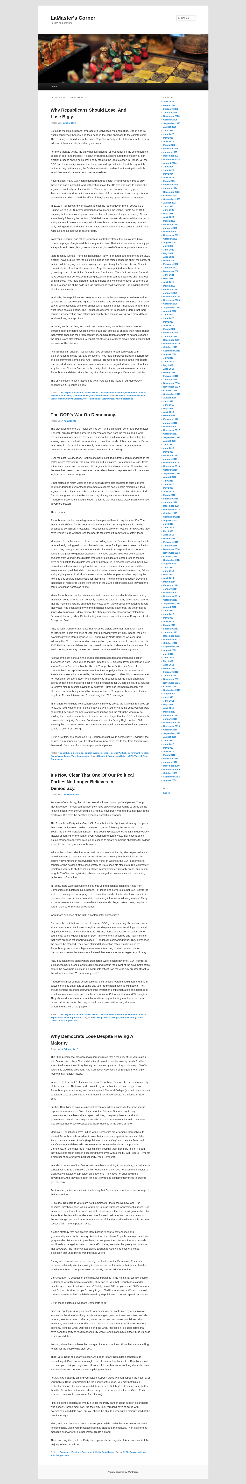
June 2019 (168, 361)
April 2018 (168, 412)
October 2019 (170, 347)
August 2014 (170, 563)
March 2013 (169, 625)
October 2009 (170, 773)
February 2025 (170, 148)
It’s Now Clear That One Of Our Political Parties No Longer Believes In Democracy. (92, 782)
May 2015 (168, 531)
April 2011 (168, 708)
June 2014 (168, 571)
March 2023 (169, 221)
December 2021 (171, 271)
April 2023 (168, 217)
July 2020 (168, 314)
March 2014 (169, 581)
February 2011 (170, 715)
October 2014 (170, 556)
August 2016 (170, 477)
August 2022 (170, 242)
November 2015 (171, 509)
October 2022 (170, 239)
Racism (54, 396)
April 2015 (168, 534)
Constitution (66, 753)
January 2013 (170, 632)
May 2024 (168, 174)
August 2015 (170, 520)
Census (121, 396)
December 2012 (171, 636)
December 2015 (171, 506)
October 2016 (170, 470)
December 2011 (171, 679)
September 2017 (171, 437)
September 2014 (171, 560)
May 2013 (168, 617)
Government (131, 392)
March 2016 (169, 495)
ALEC (126, 1452)
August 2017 (170, 441)
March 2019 (169, 372)
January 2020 (170, 336)
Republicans (65, 396)
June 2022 (168, 249)
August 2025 (170, 127)
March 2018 (169, 415)
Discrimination (107, 392)
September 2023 (171, 199)
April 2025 (168, 141)
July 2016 (168, 480)
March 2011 (169, 711)
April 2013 (168, 621)
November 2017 (171, 430)
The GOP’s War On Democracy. (83, 414)
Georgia (115, 1017)
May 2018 (168, 408)
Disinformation (58, 399)
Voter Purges (108, 399)
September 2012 (171, 646)
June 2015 (168, 527)
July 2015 (168, 524)
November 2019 (171, 343)
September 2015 (171, 517)
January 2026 (170, 112)
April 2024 (168, 177)
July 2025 (168, 130)
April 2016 (168, 491)
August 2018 (170, 397)
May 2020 (168, 322)
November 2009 (171, 769)
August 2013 (170, 607)
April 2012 (168, 664)
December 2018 (171, 383)
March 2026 (169, 105)
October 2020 (170, 303)
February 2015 (170, 542)
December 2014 (171, 549)
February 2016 (170, 498)
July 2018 (168, 401)
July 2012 (168, 654)
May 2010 (168, 748)
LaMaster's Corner (73, 18)
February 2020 (170, 332)
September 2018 (171, 394)
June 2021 (168, 275)
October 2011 (170, 686)
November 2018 (171, 386)
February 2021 (170, 289)
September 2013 (171, 603)
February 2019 (170, 376)
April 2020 (168, 325)
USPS (130, 756)
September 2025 (171, 123)
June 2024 (168, 170)
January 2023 (170, 228)
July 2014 (168, 567)
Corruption (77, 392)
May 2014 (168, 574)
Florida (107, 1017)
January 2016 (170, 502)
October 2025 (170, 119)
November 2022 (171, 235)
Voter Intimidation (92, 399)
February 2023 (170, 224)
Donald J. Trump (106, 756)
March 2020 (169, 329)
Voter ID (138, 756)
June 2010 (168, 744)
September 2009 (171, 776)
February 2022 (170, 264)
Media (98, 1452)
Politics (142, 392)
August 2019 (170, 354)
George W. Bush (119, 753)
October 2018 (170, 390)
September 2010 (171, 733)
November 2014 (171, 553)
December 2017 (171, 426)
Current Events (91, 392)
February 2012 (170, 672)
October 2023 (170, 195)
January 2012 (170, 675)
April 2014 (168, 578)
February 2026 (170, 109)
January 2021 (170, 293)
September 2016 (171, 473)
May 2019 (168, 365)
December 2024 (171, 155)
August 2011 (170, 693)
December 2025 (171, 116)
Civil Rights (65, 392)
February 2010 (170, 758)
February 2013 (170, 628)
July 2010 (168, 740)
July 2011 (168, 697)
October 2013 (170, 600)
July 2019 (168, 358)
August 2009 (170, 780)
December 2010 (171, 722)
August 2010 (170, 737)
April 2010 (168, 751)
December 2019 (171, 340)
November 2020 (171, 300)
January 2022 (170, 267)
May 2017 (168, 452)
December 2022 (171, 231)
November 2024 (171, 159)
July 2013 (168, 610)
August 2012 (170, 650)
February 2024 (170, 184)
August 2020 (170, 311)
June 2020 (168, 318)
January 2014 (170, 589)
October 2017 (170, 433)
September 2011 (171, 690)
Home (55, 86)
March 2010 (169, 755)
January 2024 (170, 188)
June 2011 (168, 701)
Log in (166, 793)
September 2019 (171, 350)
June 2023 (168, 210)
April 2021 (168, 282)
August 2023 (170, 202)
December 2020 (171, 296)
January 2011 (170, 719)
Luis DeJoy (121, 756)
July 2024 (168, 166)
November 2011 (171, 683)
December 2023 (171, 192)
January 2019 (170, 379)
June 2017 (168, 448)
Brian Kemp (96, 1017)
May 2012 (168, 661)
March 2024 (169, 181)
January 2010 (170, 762)
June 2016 (168, 484)
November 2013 (171, 596)
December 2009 (171, 765)
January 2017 (170, 459)
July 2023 (168, 206)
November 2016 (171, 466)
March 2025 (169, 145)
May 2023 (168, 213)
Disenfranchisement (135, 396)
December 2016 (171, 462)
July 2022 (168, 246)
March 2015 (169, 538)
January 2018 (170, 423)
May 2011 (168, 704)
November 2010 (171, 726)
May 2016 (168, 488)
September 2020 (171, 307)
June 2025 (168, 134)
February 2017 (170, 455)
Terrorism (77, 396)
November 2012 (171, 639)
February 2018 (170, 419)
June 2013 (168, 614)
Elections (119, 392)
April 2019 (168, 369)
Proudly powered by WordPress (123, 1472)
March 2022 (169, 260)
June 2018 (168, 405)
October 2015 (170, 513)
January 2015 (170, 545)
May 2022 (168, 253)
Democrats (65, 1452)
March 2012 (169, 668)
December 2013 (171, 592)
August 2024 (170, 163)
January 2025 (170, 152)
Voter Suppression (99, 396)
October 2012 (170, 643)
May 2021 (168, 278)
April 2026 (168, 101)
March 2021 (169, 285)
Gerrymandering (74, 399)
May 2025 (168, 138)
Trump (86, 396)
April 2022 (168, 257)
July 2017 (168, 444)
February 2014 (170, 585)
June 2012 (168, 657)
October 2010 (170, 729)
